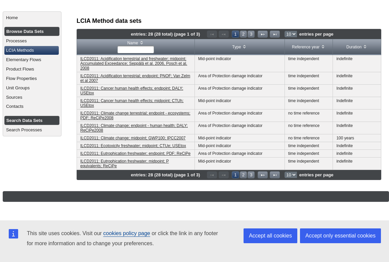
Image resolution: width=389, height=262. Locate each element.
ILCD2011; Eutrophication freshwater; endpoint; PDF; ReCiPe (135, 153)
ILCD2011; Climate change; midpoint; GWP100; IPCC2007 (133, 138)
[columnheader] (136, 47)
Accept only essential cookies (340, 235)
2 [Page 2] (243, 34)
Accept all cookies (270, 235)
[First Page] (212, 34)
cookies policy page (126, 233)
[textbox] (135, 49)
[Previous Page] (224, 34)
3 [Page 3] (251, 34)
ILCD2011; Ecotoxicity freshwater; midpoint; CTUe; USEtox (133, 145)
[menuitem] (32, 17)
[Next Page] (263, 34)
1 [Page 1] (235, 34)
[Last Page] (275, 34)
